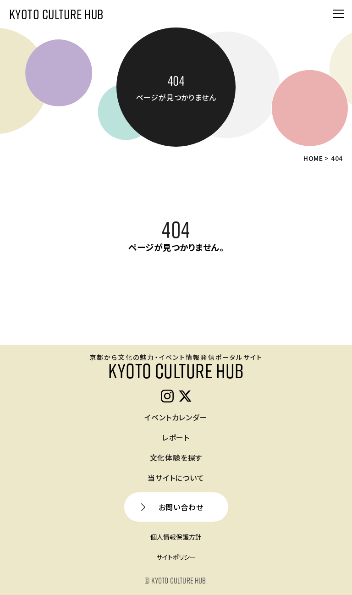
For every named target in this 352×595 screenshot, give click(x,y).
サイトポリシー (176, 557)
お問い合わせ (181, 506)
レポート (176, 437)
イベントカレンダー (175, 417)
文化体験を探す (176, 457)
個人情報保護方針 (176, 536)
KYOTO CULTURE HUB (56, 14)
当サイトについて (176, 477)
